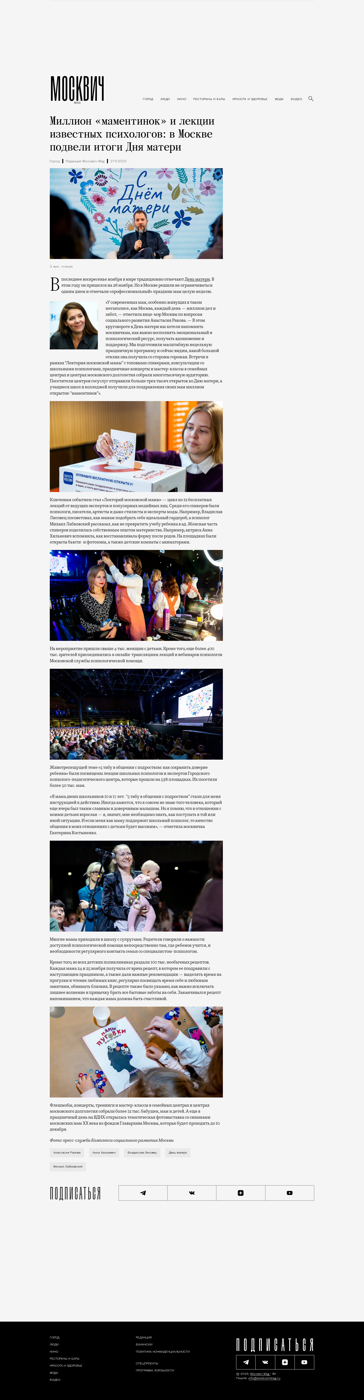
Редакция (144, 1337)
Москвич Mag (260, 1374)
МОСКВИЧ (77, 88)
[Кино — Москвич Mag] (181, 99)
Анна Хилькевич (104, 1152)
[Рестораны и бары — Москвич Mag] (209, 99)
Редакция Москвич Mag (85, 161)
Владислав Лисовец (142, 1152)
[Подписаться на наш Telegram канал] (143, 1193)
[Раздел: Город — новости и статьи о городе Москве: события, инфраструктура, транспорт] (148, 99)
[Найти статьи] (311, 99)
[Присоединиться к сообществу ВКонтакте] (192, 1193)
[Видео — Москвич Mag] (296, 99)
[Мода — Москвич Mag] (279, 99)
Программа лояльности (155, 1370)
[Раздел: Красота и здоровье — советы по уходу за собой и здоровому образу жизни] (250, 99)
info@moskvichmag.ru (264, 1378)
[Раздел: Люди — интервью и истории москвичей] (165, 99)
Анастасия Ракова (67, 1152)
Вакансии (144, 1344)
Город (55, 161)
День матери (197, 279)
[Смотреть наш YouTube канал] (289, 1193)
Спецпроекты (147, 1363)
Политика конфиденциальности (163, 1351)
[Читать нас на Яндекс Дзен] (240, 1193)
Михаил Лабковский (67, 1166)
